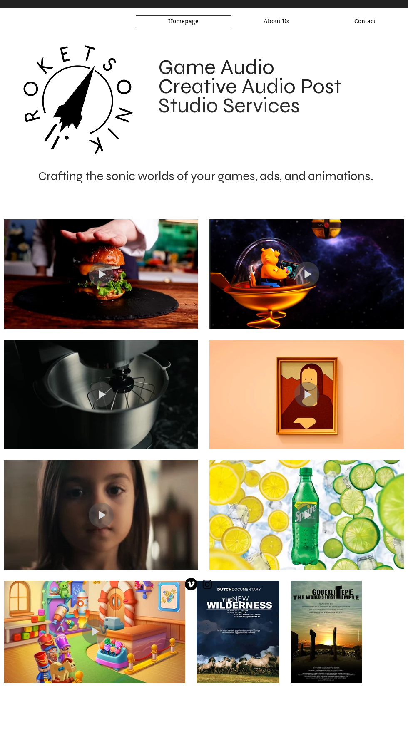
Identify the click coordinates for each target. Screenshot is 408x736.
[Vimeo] (191, 584)
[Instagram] (207, 584)
